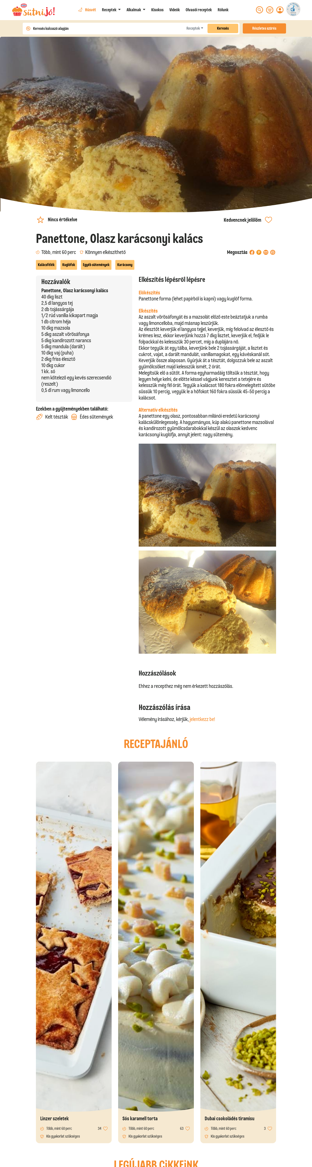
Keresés (223, 28)
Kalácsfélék (46, 264)
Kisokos (157, 9)
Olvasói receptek (199, 9)
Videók (174, 9)
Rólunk (223, 9)
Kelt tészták (52, 417)
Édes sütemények (92, 417)
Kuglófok (68, 264)
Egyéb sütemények (96, 264)
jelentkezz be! (202, 719)
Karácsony (124, 264)
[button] (111, 10)
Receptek (193, 28)
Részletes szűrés (264, 28)
